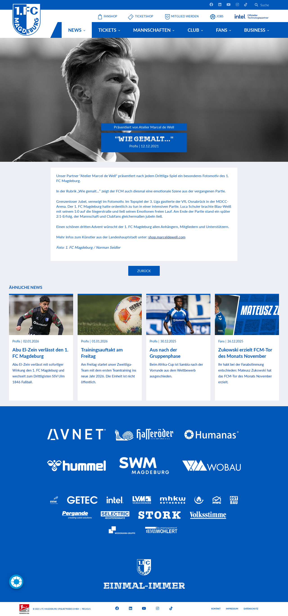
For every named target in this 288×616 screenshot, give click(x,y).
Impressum (232, 608)
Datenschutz (251, 608)
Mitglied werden (185, 16)
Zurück (144, 271)
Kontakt (215, 608)
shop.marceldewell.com (166, 237)
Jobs (219, 16)
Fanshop (110, 16)
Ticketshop (144, 16)
